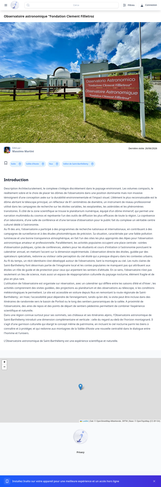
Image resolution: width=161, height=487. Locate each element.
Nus (51, 163)
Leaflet (84, 421)
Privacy (80, 452)
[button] (80, 387)
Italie (13, 163)
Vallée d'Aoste (32, 163)
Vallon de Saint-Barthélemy (75, 163)
